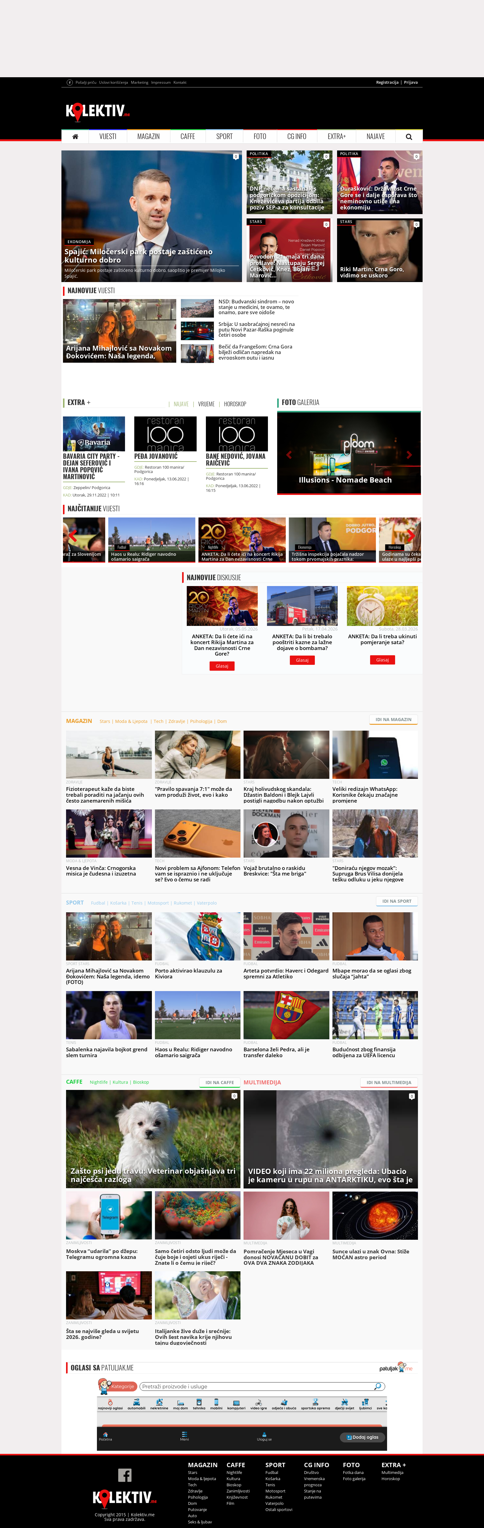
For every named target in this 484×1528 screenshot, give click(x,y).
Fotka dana (353, 1472)
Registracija (387, 82)
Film (230, 1503)
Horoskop (391, 1478)
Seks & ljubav (200, 1522)
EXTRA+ (337, 136)
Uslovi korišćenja (113, 82)
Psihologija (201, 721)
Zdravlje (177, 721)
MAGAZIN (148, 136)
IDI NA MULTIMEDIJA (389, 1082)
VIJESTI (107, 136)
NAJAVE (376, 136)
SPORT (224, 136)
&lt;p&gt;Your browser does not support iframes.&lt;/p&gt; (242, 1414)
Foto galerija (354, 1478)
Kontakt (179, 82)
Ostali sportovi (278, 1509)
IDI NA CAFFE (220, 1082)
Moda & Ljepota (132, 721)
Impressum (161, 82)
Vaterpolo (207, 903)
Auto (192, 1515)
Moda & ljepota (202, 1478)
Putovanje (197, 1509)
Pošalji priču (86, 82)
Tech (159, 721)
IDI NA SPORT (396, 901)
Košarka (118, 903)
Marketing (139, 82)
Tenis (137, 903)
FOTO (260, 136)
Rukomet (183, 903)
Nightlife (99, 1082)
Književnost (237, 1497)
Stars (105, 721)
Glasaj (222, 666)
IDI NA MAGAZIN (393, 719)
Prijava (411, 82)
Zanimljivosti (238, 1491)
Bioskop (141, 1082)
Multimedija (392, 1472)
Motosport (158, 903)
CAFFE (188, 136)
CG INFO (297, 136)
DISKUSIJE (214, 577)
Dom (222, 721)
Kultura (120, 1082)
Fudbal (98, 903)
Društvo (311, 1472)
